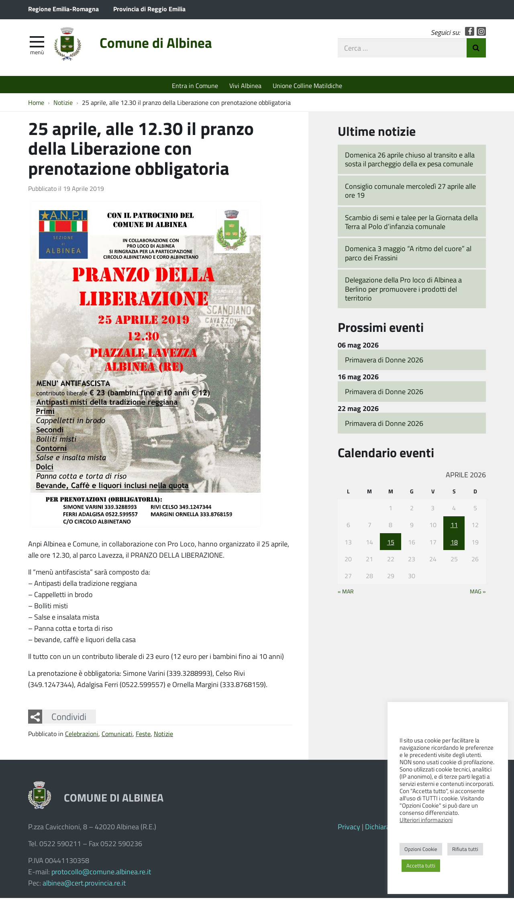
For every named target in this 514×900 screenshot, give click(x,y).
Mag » (478, 593)
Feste (143, 735)
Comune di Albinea (164, 45)
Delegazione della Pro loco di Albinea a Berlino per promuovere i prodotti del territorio (403, 291)
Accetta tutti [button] (420, 865)
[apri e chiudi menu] (37, 43)
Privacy (349, 828)
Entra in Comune (195, 85)
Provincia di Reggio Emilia (149, 8)
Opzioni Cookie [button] (420, 849)
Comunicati (117, 735)
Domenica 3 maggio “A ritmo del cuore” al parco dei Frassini (408, 255)
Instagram (481, 33)
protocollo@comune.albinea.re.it (101, 873)
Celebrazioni (81, 735)
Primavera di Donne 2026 (384, 361)
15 (390, 543)
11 (454, 526)
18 (454, 543)
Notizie (163, 735)
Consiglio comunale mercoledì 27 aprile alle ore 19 (410, 192)
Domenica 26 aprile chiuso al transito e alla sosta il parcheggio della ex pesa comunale (410, 161)
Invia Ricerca (476, 49)
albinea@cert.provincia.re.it (84, 885)
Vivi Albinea (245, 85)
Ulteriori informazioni (426, 820)
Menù (37, 53)
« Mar (346, 593)
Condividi (68, 718)
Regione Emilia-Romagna (63, 8)
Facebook (469, 33)
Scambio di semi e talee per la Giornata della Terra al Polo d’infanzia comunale (411, 224)
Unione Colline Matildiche (307, 85)
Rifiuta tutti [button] (465, 849)
